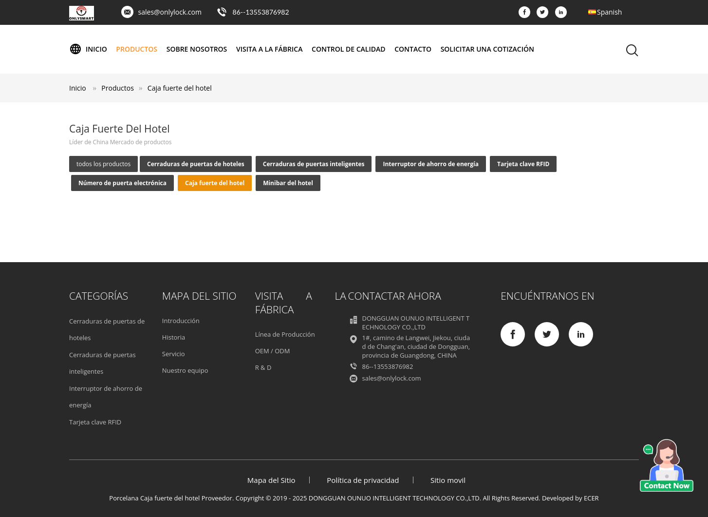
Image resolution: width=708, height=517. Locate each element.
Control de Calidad (348, 49)
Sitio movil (448, 480)
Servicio (173, 353)
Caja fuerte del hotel (180, 88)
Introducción (181, 320)
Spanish (609, 12)
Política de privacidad (363, 480)
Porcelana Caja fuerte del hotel (154, 498)
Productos (136, 49)
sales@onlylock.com (170, 12)
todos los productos (103, 164)
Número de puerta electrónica (122, 183)
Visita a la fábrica (269, 49)
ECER (591, 498)
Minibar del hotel (288, 183)
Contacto (412, 49)
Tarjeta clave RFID (523, 164)
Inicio (88, 49)
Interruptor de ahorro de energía (431, 164)
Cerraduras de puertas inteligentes (314, 164)
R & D (263, 367)
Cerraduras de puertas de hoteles (195, 164)
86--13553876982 (261, 12)
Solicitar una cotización (487, 49)
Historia (173, 337)
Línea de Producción (285, 334)
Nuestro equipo (185, 370)
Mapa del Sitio (271, 480)
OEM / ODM (272, 350)
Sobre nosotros (197, 49)
